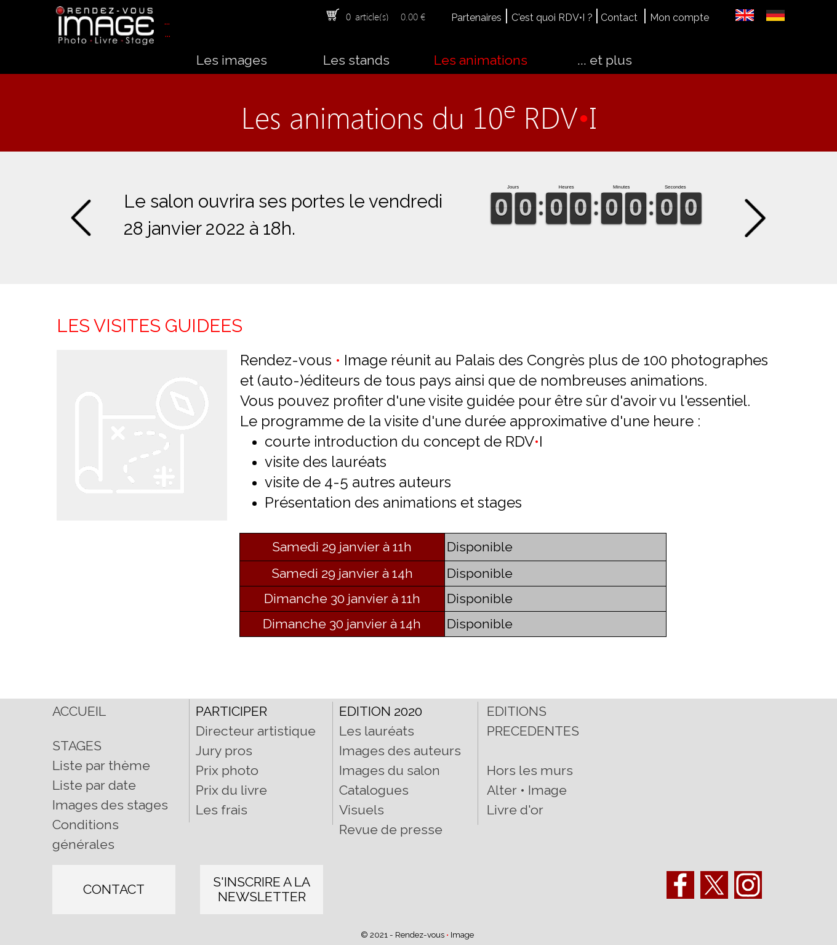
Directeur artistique (256, 731)
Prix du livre (231, 790)
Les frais (221, 809)
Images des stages (110, 805)
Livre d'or (515, 809)
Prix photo (227, 770)
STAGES (77, 745)
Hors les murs (530, 770)
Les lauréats (376, 731)
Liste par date (94, 785)
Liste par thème (101, 765)
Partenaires (476, 17)
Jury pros (224, 750)
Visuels (361, 809)
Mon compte (679, 17)
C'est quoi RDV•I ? (552, 17)
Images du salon (389, 770)
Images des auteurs (400, 750)
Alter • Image (527, 790)
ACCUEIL (79, 711)
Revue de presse (391, 829)
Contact (619, 17)
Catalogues (374, 790)
